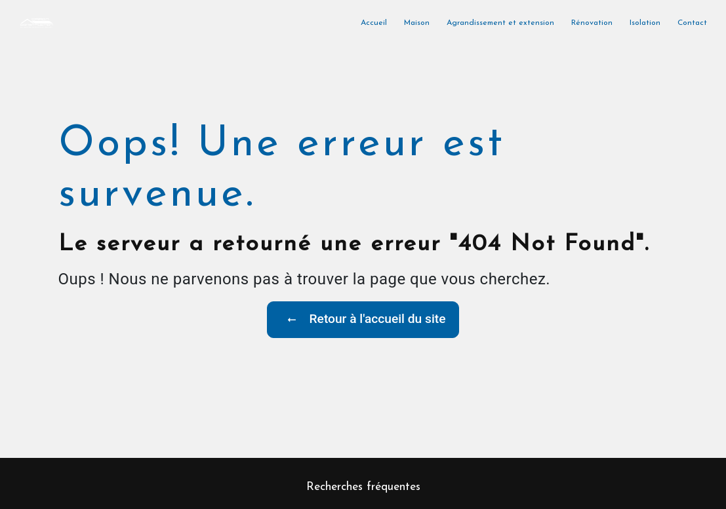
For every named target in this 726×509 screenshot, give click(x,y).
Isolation (645, 23)
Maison (417, 23)
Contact (692, 23)
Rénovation (592, 23)
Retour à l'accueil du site (363, 320)
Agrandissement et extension (500, 23)
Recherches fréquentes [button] (363, 487)
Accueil (374, 23)
